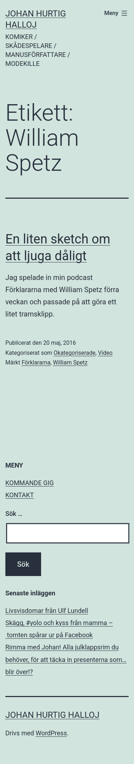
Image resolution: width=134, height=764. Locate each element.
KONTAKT (19, 495)
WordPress (51, 733)
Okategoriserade (74, 352)
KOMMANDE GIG (29, 483)
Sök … (14, 513)
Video (105, 352)
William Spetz (70, 362)
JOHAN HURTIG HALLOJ (52, 715)
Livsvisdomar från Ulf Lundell (46, 610)
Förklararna (35, 362)
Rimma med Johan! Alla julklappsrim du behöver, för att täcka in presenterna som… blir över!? (65, 659)
